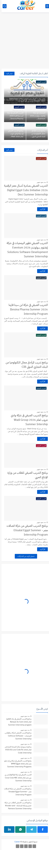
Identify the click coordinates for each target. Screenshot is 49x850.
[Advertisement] (24, 42)
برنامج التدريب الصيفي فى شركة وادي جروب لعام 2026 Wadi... (14, 133)
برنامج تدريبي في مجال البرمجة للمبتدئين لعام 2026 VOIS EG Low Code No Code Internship (16, 749)
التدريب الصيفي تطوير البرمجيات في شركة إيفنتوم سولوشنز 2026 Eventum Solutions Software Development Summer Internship (25, 250)
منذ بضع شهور (37, 88)
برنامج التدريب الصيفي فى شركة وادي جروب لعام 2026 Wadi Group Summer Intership (27, 419)
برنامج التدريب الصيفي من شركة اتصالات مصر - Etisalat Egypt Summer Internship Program (25, 530)
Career (16, 841)
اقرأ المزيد (41, 209)
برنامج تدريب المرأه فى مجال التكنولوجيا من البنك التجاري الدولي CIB (25, 364)
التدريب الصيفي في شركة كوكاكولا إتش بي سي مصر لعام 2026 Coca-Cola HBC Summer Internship (16, 777)
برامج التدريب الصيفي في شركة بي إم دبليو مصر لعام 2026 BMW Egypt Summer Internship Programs (16, 763)
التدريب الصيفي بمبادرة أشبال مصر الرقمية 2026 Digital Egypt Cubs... (25, 93)
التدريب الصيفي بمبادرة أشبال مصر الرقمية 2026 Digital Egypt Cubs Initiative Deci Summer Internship (24, 190)
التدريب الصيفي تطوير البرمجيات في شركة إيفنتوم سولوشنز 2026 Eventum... (36, 114)
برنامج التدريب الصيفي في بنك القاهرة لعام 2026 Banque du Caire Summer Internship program (17, 722)
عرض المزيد (8, 73)
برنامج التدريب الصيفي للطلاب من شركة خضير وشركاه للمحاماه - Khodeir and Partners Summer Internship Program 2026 (16, 805)
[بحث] (3, 6)
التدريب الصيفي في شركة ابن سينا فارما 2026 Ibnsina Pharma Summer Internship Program (26, 309)
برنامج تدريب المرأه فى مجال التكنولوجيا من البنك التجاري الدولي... (36, 133)
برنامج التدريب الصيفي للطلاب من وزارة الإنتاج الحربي (26, 475)
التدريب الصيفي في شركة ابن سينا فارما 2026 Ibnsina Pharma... (14, 115)
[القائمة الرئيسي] (46, 6)
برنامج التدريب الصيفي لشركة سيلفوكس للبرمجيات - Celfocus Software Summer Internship (16, 735)
